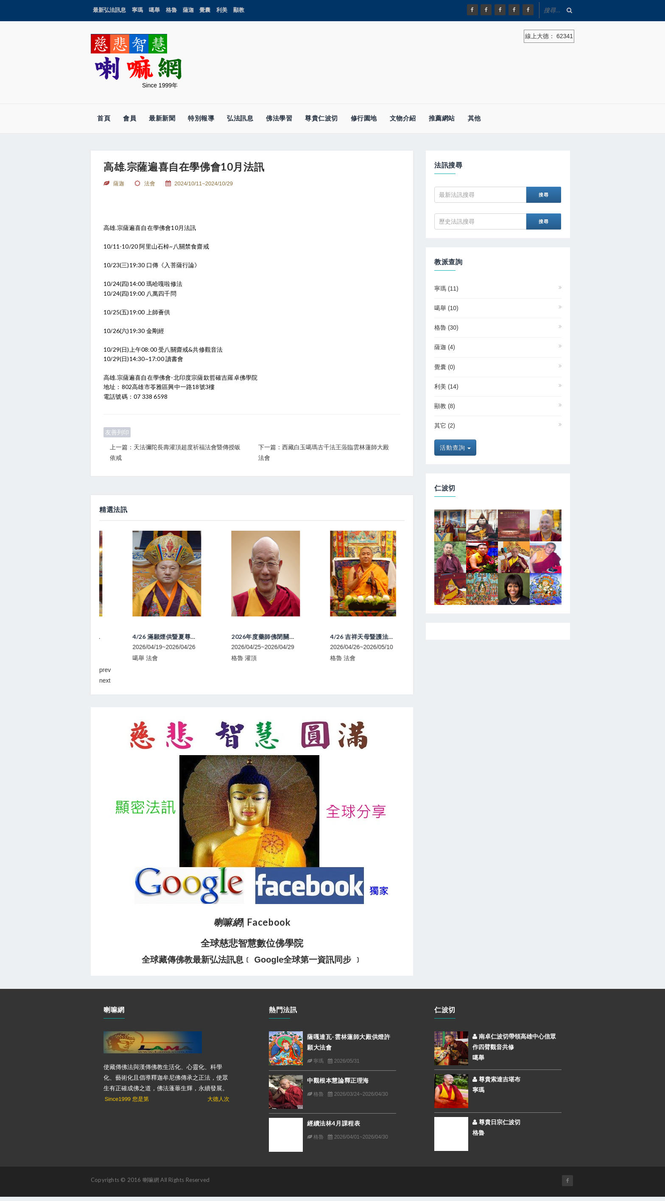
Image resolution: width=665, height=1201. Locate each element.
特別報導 (201, 118)
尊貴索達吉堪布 (496, 1079)
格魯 (171, 10)
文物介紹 (403, 118)
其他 (474, 118)
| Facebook (252, 922)
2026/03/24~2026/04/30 (358, 1094)
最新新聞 (162, 118)
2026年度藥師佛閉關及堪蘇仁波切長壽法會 (358, 636)
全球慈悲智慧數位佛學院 (252, 943)
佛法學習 (279, 118)
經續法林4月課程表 (333, 1123)
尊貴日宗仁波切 (496, 1122)
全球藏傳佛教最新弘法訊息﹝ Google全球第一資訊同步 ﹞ (252, 959)
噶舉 (154, 10)
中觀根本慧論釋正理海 (338, 1080)
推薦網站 (442, 118)
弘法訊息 (240, 118)
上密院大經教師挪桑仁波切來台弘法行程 (156, 636)
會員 (129, 118)
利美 (221, 10)
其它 (444, 425)
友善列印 (117, 432)
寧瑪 (137, 10)
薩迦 (188, 10)
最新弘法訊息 (109, 10)
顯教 (238, 10)
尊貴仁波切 (321, 118)
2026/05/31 (343, 1061)
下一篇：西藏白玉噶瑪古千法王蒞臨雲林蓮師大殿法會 (323, 452)
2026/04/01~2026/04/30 (358, 1137)
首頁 (103, 118)
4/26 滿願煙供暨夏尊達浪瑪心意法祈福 (253, 636)
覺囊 (204, 10)
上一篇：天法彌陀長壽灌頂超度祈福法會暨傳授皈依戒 (175, 452)
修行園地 (364, 118)
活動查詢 (455, 447)
